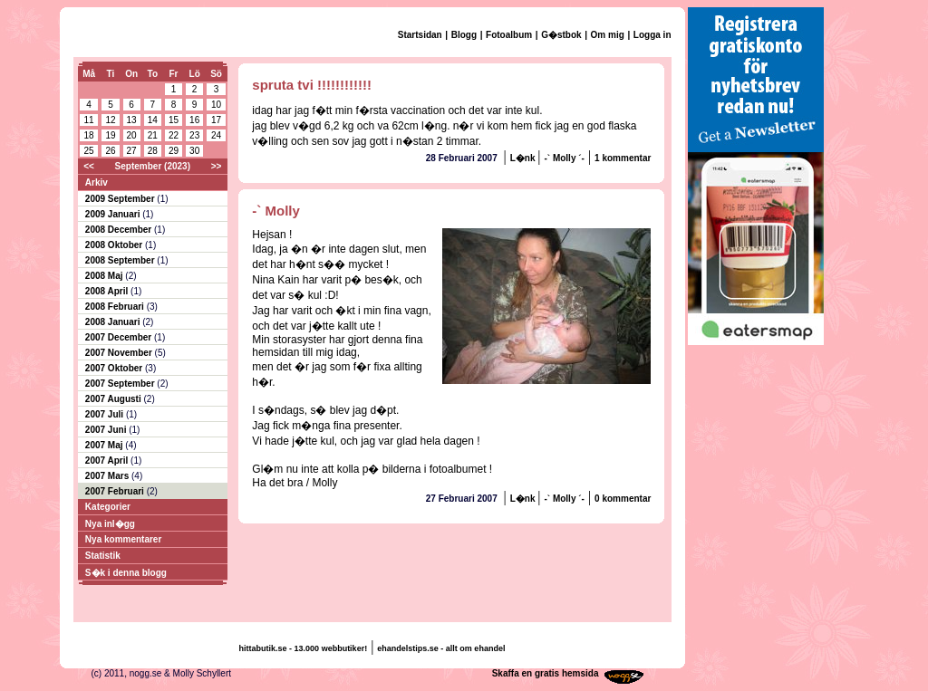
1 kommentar (622, 158)
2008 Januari (113, 322)
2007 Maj (105, 445)
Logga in (652, 35)
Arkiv (96, 182)
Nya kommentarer (123, 539)
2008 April (107, 291)
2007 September (121, 384)
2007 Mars (108, 476)
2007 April (107, 460)
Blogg (464, 35)
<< (88, 166)
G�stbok (561, 35)
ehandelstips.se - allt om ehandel (441, 648)
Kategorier (107, 507)
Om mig (607, 35)
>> (216, 166)
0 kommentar (622, 499)
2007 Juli (105, 414)
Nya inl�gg (110, 524)
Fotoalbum (509, 35)
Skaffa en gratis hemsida (545, 673)
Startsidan (420, 35)
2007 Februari (116, 491)
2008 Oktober (115, 245)
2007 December (119, 337)
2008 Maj (105, 276)
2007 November (120, 353)
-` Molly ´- (564, 158)
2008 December (119, 230)
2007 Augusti (114, 399)
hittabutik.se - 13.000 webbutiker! (303, 648)
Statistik (103, 556)
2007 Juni (107, 430)
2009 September (121, 199)
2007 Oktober (115, 368)
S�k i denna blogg (126, 573)
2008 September (121, 260)
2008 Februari (116, 307)
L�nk (524, 158)
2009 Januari (113, 214)
